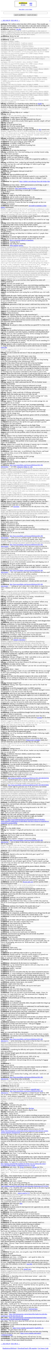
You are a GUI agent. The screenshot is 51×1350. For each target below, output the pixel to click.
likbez (26, 467)
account (39, 717)
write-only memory (10, 351)
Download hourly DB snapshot (27, 1348)
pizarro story (27, 1269)
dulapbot (3, 31)
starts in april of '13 (24, 1193)
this (40, 129)
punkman (4, 24)
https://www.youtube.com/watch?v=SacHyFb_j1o (28, 1328)
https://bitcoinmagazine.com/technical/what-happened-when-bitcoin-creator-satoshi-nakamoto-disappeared (24, 1318)
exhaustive (20, 467)
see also (18, 29)
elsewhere (16, 506)
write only (4, 347)
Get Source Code (43, 1348)
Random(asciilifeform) (10, 1348)
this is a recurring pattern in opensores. (22, 240)
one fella (29, 1264)
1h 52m (23, 5)
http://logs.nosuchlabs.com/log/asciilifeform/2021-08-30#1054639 (21, 790)
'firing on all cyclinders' (33, 740)
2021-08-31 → (15, 20)
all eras (34, 1167)
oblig (11, 245)
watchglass (4, 41)
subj (31, 467)
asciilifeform (23, 3)
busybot (3, 38)
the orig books (42, 885)
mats (2, 799)
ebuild (40, 103)
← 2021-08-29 (5, 20)
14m (30, 5)
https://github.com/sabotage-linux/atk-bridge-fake (34, 181)
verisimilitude (5, 1336)
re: (29, 467)
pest (30, 3)
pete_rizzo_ (4, 1103)
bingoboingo (5, 1328)
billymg (3, 103)
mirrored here (33, 1309)
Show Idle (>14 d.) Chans (25, 9)
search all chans (31, 15)
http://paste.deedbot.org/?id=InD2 (25, 188)
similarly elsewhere (19, 640)
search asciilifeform (19, 15)
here (21, 1203)
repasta (21, 245)
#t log (22, 1167)
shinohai (3, 1112)
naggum (15, 245)
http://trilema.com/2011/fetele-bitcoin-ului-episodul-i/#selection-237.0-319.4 (25, 1186)
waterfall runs (35, 1089)
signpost (3, 280)
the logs (31, 1108)
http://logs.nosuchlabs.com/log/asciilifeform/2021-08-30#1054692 (28, 785)
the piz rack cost (28, 882)
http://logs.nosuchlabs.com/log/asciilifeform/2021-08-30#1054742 (28, 778)
